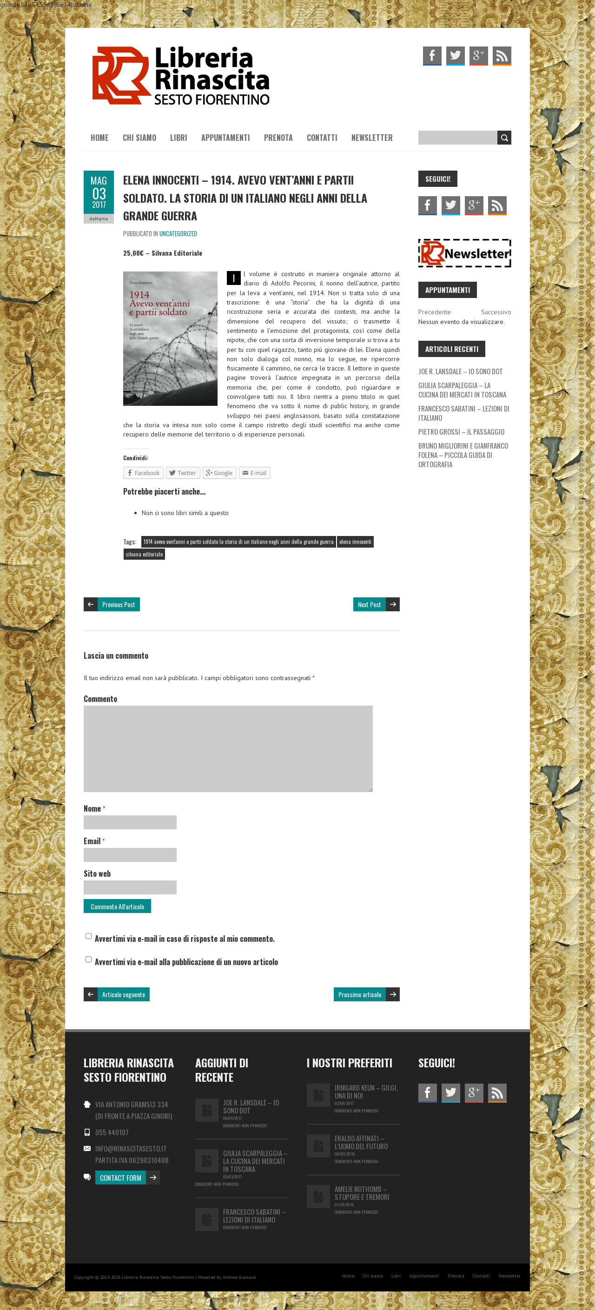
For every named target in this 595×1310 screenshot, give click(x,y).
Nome (94, 808)
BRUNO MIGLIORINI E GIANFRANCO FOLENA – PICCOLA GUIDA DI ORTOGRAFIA (463, 454)
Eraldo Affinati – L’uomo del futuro (361, 1142)
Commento (100, 698)
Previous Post (118, 604)
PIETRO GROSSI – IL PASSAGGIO (461, 431)
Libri (178, 137)
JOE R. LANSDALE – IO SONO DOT (460, 371)
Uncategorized (178, 233)
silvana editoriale (144, 554)
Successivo (496, 312)
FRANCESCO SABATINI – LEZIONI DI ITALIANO (463, 413)
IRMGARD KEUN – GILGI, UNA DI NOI (366, 1091)
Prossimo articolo (359, 994)
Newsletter (372, 137)
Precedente (434, 312)
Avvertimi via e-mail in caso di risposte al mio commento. (185, 938)
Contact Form (120, 1177)
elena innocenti (355, 541)
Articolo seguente (123, 994)
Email (94, 841)
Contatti (322, 137)
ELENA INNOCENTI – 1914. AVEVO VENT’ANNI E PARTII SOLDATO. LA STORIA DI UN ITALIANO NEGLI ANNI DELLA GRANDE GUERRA (245, 197)
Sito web (97, 873)
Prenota (278, 137)
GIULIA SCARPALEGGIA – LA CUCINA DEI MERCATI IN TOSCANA (462, 389)
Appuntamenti (225, 137)
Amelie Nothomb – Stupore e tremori (362, 1193)
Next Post (369, 604)
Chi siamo (139, 137)
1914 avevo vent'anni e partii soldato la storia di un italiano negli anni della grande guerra (239, 541)
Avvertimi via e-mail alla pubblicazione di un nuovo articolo (186, 961)
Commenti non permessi (245, 1125)
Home (100, 137)
